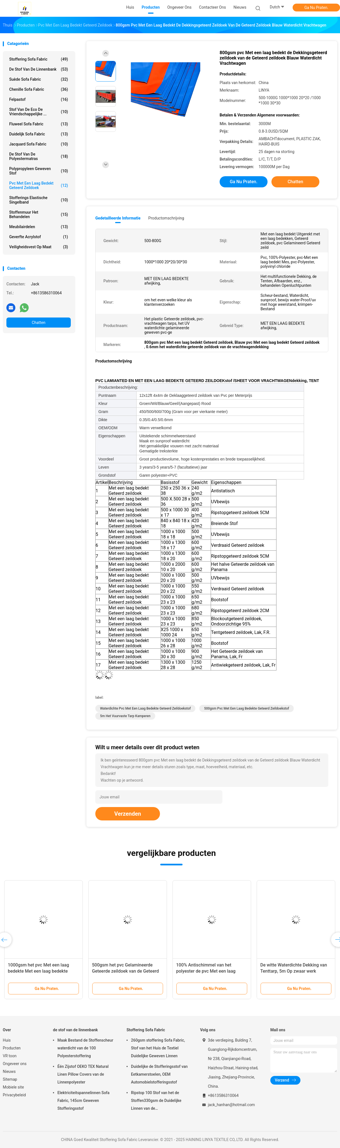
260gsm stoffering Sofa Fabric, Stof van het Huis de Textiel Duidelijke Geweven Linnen (158, 1048)
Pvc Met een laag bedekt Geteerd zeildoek (38, 185)
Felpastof (38, 99)
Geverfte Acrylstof (38, 237)
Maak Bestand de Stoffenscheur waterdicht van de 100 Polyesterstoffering (85, 1048)
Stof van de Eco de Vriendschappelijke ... (38, 111)
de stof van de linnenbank (38, 69)
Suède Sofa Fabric (38, 79)
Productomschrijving (166, 218)
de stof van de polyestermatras (38, 156)
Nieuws (9, 1071)
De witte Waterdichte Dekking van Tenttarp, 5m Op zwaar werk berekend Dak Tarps (293, 971)
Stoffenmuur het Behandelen (38, 214)
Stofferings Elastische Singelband (38, 199)
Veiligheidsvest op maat (38, 247)
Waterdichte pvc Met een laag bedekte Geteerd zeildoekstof (145, 708)
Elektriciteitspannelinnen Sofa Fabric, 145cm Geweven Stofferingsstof (83, 1100)
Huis (7, 1040)
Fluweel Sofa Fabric (38, 124)
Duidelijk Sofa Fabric (38, 134)
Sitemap (10, 1079)
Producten (12, 1048)
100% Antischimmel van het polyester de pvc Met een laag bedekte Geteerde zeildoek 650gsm (211, 971)
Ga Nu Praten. (316, 7)
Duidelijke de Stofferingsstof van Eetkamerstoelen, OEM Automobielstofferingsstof (159, 1074)
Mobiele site (13, 1087)
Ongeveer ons (14, 1063)
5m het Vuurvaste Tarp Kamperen (125, 716)
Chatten (38, 322)
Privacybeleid (14, 1095)
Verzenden (127, 813)
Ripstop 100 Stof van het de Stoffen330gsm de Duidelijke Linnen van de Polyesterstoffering (156, 1101)
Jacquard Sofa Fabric (38, 144)
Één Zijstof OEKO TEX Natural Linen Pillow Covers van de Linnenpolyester (83, 1074)
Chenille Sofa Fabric (38, 89)
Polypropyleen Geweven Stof (38, 170)
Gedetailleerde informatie (117, 218)
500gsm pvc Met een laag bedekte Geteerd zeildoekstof (246, 708)
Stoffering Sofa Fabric (38, 59)
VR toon (9, 1056)
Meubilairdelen (38, 227)
